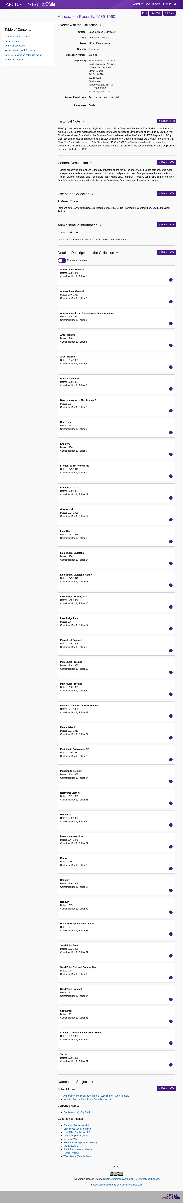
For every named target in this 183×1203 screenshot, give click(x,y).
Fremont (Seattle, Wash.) (76, 1125)
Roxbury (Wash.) (71, 1139)
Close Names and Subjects (92, 1082)
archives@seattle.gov (100, 91)
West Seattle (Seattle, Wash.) (78, 1156)
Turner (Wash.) (71, 1153)
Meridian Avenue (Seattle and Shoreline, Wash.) (87, 1099)
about (138, 4)
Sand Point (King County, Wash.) (80, 1142)
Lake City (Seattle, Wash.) (76, 1132)
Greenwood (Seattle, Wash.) (77, 1129)
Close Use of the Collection (92, 194)
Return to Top (166, 121)
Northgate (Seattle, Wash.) (76, 1135)
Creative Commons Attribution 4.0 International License (131, 1179)
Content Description (15, 45)
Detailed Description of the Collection (23, 55)
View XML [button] (156, 13)
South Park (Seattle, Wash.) (77, 1149)
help (167, 4)
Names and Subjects (15, 59)
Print (144, 13)
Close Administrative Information (100, 225)
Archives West (22, 4)
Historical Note (12, 41)
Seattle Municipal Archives (102, 60)
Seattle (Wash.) (71, 1146)
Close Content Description (91, 163)
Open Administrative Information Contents (6, 50)
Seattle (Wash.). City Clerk (76, 1112)
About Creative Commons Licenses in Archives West (116, 1184)
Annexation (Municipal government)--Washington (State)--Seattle (96, 1096)
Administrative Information (22, 50)
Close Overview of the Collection (100, 25)
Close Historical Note (83, 121)
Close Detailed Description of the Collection (117, 253)
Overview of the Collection (18, 36)
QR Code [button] (169, 13)
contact (153, 4)
